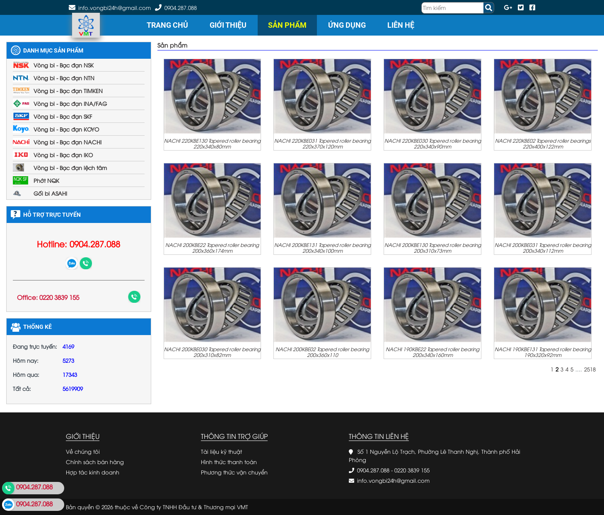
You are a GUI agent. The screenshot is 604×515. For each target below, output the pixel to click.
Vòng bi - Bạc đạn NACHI (67, 142)
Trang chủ (167, 25)
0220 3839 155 (412, 470)
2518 (590, 369)
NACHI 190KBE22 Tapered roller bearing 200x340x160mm (432, 351)
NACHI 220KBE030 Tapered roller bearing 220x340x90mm (432, 143)
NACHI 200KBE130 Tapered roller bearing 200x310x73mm (432, 247)
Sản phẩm (287, 25)
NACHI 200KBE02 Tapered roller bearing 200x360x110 (322, 351)
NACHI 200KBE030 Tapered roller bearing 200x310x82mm (212, 351)
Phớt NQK (46, 180)
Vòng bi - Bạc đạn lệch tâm (70, 167)
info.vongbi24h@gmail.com (393, 480)
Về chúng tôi (83, 451)
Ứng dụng (347, 25)
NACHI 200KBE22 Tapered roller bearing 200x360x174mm (212, 247)
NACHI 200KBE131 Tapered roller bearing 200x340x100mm (322, 247)
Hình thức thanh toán (229, 461)
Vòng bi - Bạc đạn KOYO (66, 129)
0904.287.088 (180, 7)
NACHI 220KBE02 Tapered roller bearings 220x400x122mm (543, 143)
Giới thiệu (228, 25)
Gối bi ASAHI (50, 193)
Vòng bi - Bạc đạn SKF (63, 116)
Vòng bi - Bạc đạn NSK (64, 65)
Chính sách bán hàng (95, 461)
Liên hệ (400, 25)
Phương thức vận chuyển (234, 472)
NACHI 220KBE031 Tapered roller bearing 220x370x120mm (322, 143)
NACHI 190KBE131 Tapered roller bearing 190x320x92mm (543, 351)
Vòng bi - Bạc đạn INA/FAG (70, 103)
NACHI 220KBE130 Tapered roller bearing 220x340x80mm (212, 143)
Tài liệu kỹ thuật (221, 451)
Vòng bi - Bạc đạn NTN (64, 77)
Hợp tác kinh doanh (92, 472)
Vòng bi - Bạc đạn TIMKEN (68, 90)
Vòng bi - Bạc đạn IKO (63, 154)
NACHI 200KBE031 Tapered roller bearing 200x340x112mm (543, 247)
